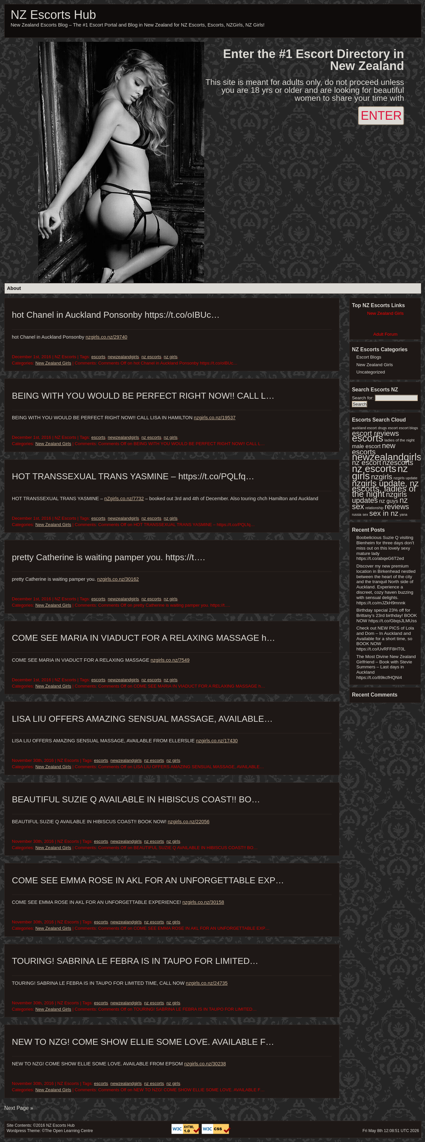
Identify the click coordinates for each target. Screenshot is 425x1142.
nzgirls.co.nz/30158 (203, 902)
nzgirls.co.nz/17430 (217, 740)
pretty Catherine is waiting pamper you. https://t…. (108, 557)
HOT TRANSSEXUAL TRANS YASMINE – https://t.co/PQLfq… (133, 476)
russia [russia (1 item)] (356, 514)
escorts (98, 356)
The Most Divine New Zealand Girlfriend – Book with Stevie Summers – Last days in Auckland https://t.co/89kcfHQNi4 (386, 667)
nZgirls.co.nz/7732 (124, 498)
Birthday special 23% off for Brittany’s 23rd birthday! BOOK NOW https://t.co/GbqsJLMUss (386, 615)
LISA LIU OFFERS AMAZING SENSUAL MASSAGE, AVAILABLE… (142, 719)
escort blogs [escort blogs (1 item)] (408, 428)
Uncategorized (370, 371)
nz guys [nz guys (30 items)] (388, 501)
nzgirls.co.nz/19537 (215, 417)
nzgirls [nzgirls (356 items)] (381, 477)
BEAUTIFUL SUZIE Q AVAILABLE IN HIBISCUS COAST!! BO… (136, 799)
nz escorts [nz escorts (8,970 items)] (374, 468)
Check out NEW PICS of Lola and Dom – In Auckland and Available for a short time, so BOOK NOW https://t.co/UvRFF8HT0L (385, 638)
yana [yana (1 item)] (403, 514)
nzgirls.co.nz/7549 (170, 660)
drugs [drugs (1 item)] (382, 428)
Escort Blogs (368, 357)
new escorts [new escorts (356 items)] (373, 448)
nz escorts (151, 356)
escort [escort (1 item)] (393, 428)
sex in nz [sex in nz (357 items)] (383, 513)
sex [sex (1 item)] (365, 514)
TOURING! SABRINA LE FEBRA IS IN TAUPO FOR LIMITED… (135, 961)
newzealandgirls (123, 356)
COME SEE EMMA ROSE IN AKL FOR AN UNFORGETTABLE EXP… (148, 880)
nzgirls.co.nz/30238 (205, 1063)
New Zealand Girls (53, 363)
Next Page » (18, 1108)
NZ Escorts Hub (53, 15)
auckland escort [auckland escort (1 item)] (364, 428)
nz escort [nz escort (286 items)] (366, 462)
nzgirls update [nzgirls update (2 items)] (405, 478)
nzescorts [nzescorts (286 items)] (397, 462)
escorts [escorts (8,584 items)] (367, 438)
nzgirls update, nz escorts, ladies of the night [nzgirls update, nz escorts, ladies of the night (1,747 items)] (385, 489)
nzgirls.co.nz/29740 (107, 337)
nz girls (171, 356)
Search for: (363, 397)
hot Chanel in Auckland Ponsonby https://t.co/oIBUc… (116, 315)
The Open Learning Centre (69, 1130)
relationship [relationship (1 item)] (374, 508)
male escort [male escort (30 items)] (366, 446)
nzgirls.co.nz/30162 (118, 579)
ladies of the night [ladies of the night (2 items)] (399, 440)
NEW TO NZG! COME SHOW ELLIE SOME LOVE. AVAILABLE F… (143, 1042)
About (14, 288)
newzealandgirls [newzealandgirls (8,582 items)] (387, 457)
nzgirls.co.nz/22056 (189, 821)
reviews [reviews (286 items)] (396, 507)
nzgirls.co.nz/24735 (207, 983)
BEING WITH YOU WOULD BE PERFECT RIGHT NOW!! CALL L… (143, 396)
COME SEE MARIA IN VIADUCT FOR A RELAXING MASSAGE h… (143, 638)
